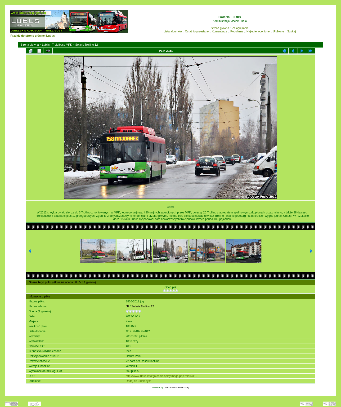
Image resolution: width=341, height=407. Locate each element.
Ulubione (278, 31)
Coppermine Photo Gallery (176, 387)
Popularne (236, 31)
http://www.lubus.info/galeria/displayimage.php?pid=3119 (161, 376)
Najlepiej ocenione (258, 31)
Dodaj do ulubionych (139, 381)
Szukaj (291, 31)
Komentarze (219, 31)
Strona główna (220, 28)
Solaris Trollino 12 (86, 44)
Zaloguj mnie (240, 28)
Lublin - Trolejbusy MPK (57, 44)
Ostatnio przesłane (197, 31)
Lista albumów (173, 31)
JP (127, 306)
